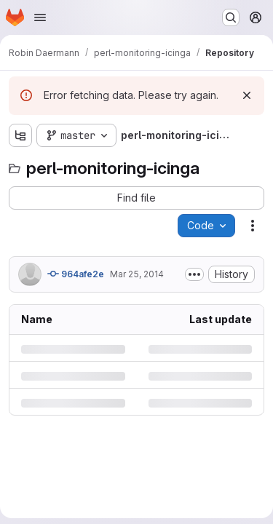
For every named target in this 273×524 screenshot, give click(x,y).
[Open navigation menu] (40, 17)
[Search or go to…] (231, 17)
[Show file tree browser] (20, 135)
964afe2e (75, 273)
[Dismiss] (247, 95)
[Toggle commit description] (194, 274)
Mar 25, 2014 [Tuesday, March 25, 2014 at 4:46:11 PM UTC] (137, 274)
